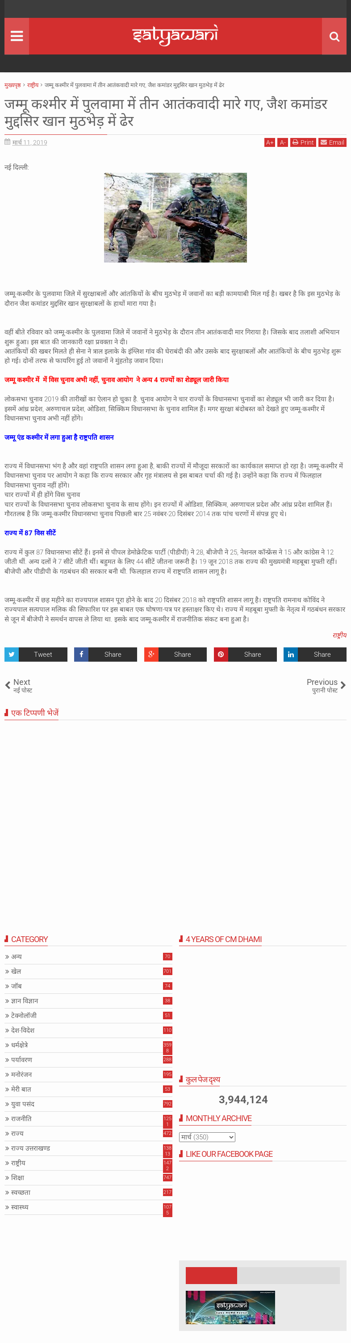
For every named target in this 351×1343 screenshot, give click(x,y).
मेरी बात (21, 1089)
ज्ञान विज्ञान (24, 1001)
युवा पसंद (22, 1104)
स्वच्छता (20, 1193)
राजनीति (21, 1119)
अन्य (16, 957)
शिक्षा (17, 1178)
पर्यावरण (21, 1060)
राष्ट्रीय (339, 635)
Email (332, 142)
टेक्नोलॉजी (24, 1016)
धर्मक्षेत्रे (19, 1045)
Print (303, 142)
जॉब (16, 986)
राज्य (17, 1134)
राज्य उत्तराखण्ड (30, 1148)
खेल (16, 972)
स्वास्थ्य (20, 1207)
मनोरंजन (21, 1075)
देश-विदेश (22, 1030)
